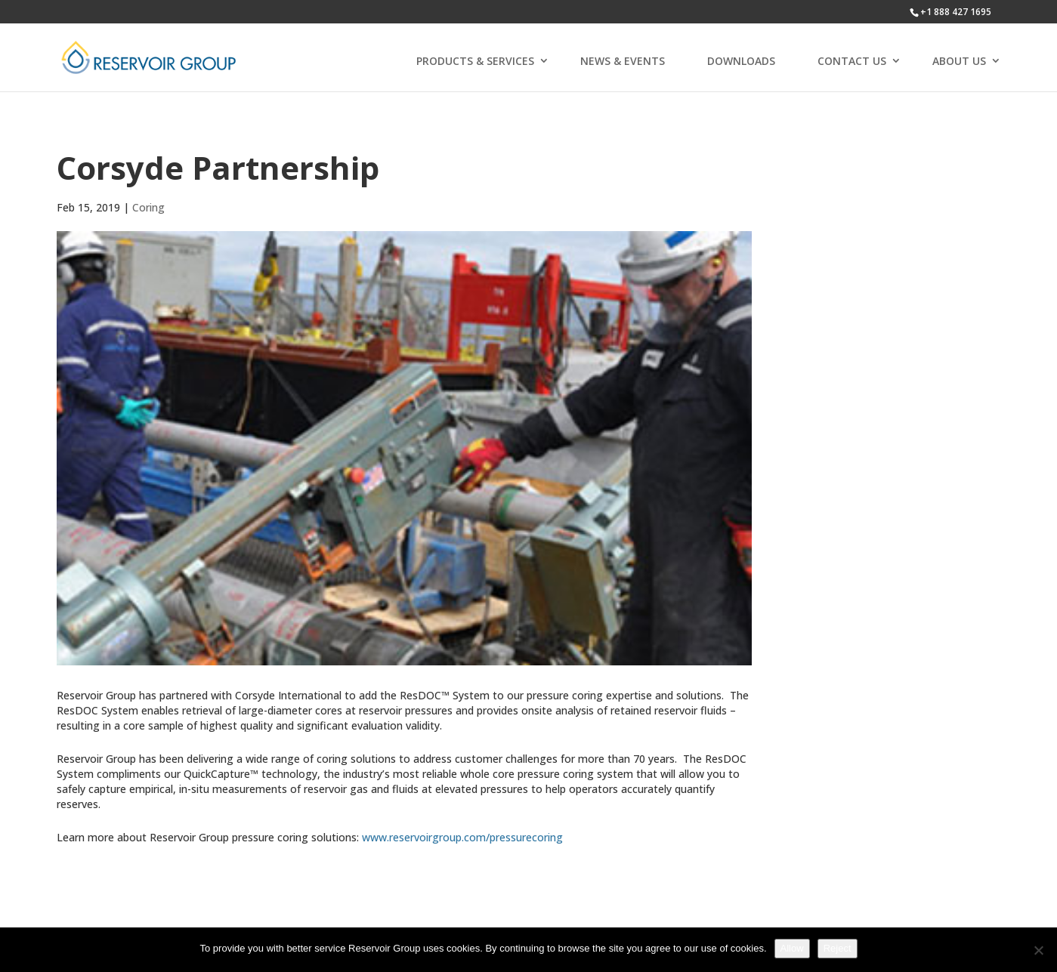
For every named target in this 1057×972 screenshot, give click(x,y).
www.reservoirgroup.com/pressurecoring (462, 837)
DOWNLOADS (741, 61)
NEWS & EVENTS (622, 61)
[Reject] (1038, 950)
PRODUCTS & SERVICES (475, 61)
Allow (792, 948)
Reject (837, 948)
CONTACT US (851, 61)
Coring (148, 207)
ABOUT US (959, 61)
